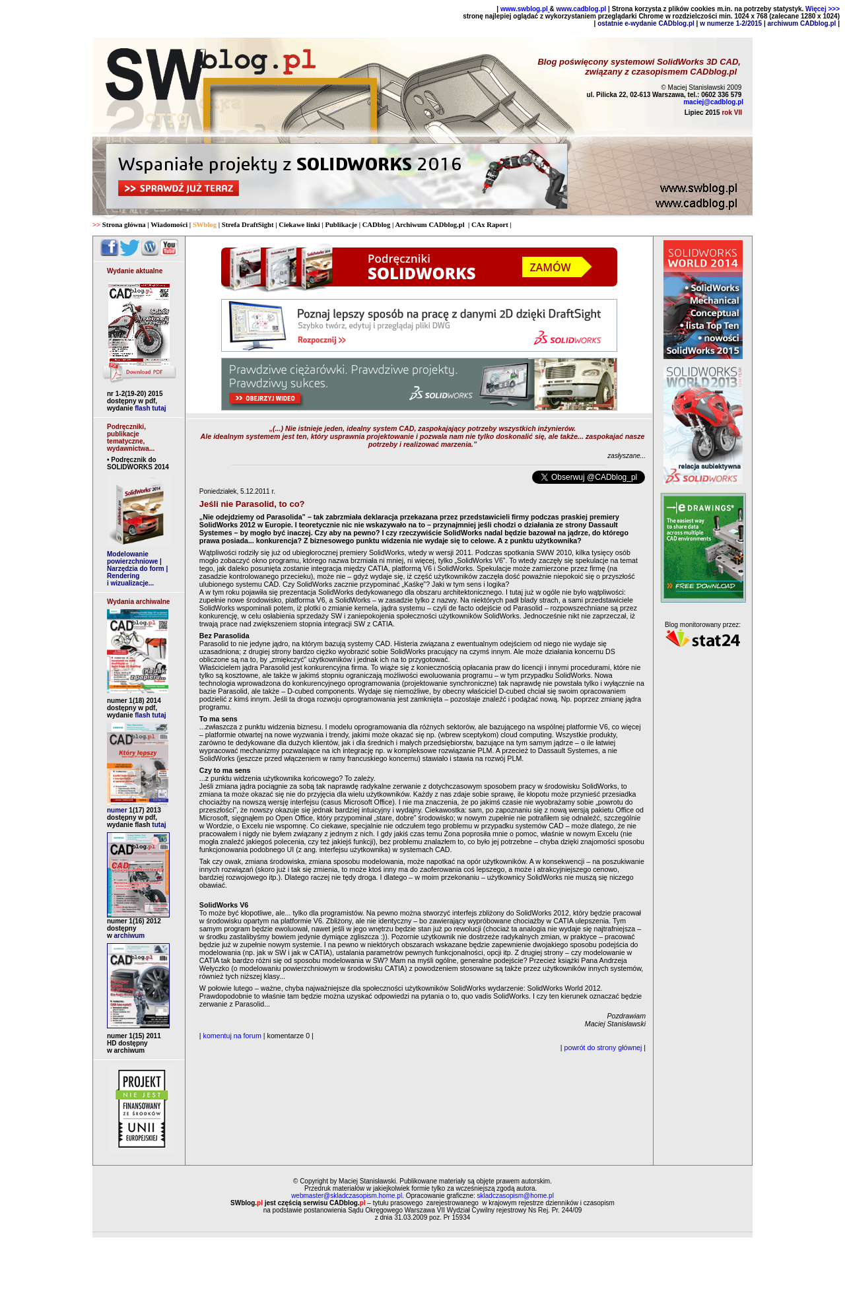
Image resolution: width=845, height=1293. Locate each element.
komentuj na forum (232, 1036)
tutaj (158, 824)
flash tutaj (150, 408)
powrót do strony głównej (603, 1047)
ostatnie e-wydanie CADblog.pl (645, 23)
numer (134, 810)
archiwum (128, 935)
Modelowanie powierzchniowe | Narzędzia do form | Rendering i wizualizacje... (137, 568)
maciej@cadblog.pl (713, 102)
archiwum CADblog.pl (802, 23)
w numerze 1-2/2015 (731, 23)
